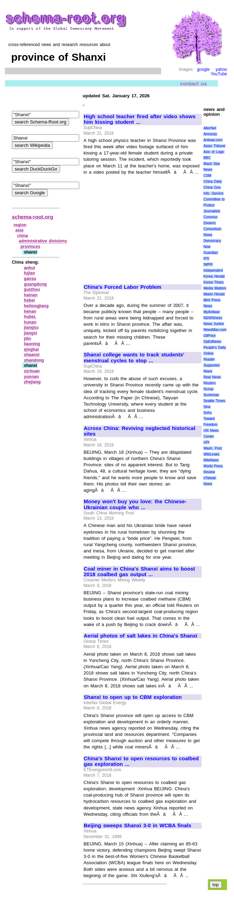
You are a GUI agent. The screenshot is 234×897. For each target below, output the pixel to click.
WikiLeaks (211, 454)
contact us (193, 83)
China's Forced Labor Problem (122, 287)
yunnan (31, 376)
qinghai (31, 349)
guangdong (35, 284)
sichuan (32, 371)
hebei (29, 300)
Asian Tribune (214, 146)
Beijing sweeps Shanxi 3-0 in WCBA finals (137, 825)
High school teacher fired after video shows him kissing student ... (140, 119)
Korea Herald (214, 276)
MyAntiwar (211, 312)
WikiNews (211, 460)
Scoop (208, 389)
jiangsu (31, 327)
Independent (213, 270)
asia (19, 230)
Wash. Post (212, 448)
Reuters (209, 383)
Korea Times (213, 282)
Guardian (210, 253)
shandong (34, 360)
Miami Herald (214, 294)
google (203, 69)
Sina (206, 407)
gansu (30, 278)
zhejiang (32, 381)
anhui (29, 267)
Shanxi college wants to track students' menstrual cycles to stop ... (134, 357)
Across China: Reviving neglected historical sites (139, 431)
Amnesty (210, 134)
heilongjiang (36, 305)
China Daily (212, 181)
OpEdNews (212, 342)
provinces (30, 246)
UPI (206, 442)
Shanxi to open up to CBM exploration (133, 697)
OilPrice (209, 336)
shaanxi (32, 354)
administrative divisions (43, 241)
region (20, 225)
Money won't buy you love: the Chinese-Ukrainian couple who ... (135, 504)
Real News (212, 377)
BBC (207, 158)
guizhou (32, 289)
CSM (207, 176)
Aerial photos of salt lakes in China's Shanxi (140, 636)
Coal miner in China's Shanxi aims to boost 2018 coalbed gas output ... (139, 572)
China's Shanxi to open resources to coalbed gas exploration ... (141, 761)
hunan (30, 322)
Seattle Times (214, 401)
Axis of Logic (213, 152)
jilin (27, 338)
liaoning (32, 343)
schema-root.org (32, 217)
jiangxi (30, 333)
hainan (31, 295)
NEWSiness (212, 318)
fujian (29, 273)
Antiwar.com (212, 140)
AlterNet (209, 128)
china (22, 235)
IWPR (207, 264)
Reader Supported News (211, 365)
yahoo (221, 69)
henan (30, 311)
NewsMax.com (214, 330)
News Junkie (213, 324)
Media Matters (214, 288)
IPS (206, 259)
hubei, (30, 316)
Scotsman (211, 395)
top (215, 884)
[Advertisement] (142, 226)
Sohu (207, 413)
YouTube (219, 73)
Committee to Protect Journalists (214, 205)
